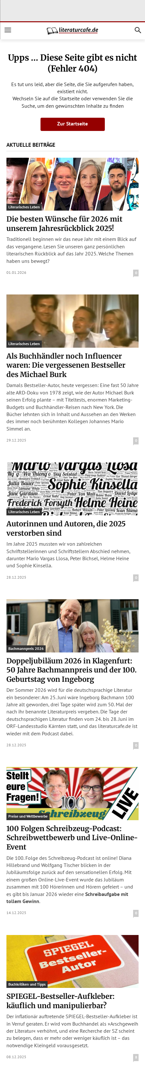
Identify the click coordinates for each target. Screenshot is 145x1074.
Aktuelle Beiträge (30, 144)
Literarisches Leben (24, 206)
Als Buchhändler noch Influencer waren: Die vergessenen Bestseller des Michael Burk (65, 365)
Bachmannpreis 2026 (26, 648)
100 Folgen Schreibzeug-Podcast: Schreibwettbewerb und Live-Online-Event (72, 837)
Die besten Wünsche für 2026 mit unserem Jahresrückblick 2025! (64, 223)
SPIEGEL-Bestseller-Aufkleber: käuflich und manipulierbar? (60, 1001)
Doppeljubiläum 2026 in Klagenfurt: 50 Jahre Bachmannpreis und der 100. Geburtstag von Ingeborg (71, 670)
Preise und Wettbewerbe (28, 816)
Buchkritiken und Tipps (27, 984)
